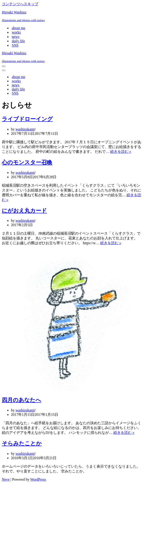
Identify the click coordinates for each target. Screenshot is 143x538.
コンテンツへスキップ (20, 4)
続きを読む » (120, 152)
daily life (18, 41)
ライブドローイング (27, 119)
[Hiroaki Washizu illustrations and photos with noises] (71, 16)
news (15, 37)
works (16, 32)
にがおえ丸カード (24, 211)
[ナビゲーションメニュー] (3, 66)
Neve (6, 479)
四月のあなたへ (21, 400)
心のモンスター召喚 (27, 162)
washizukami (25, 129)
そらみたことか (22, 443)
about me (18, 28)
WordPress (38, 479)
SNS (15, 45)
